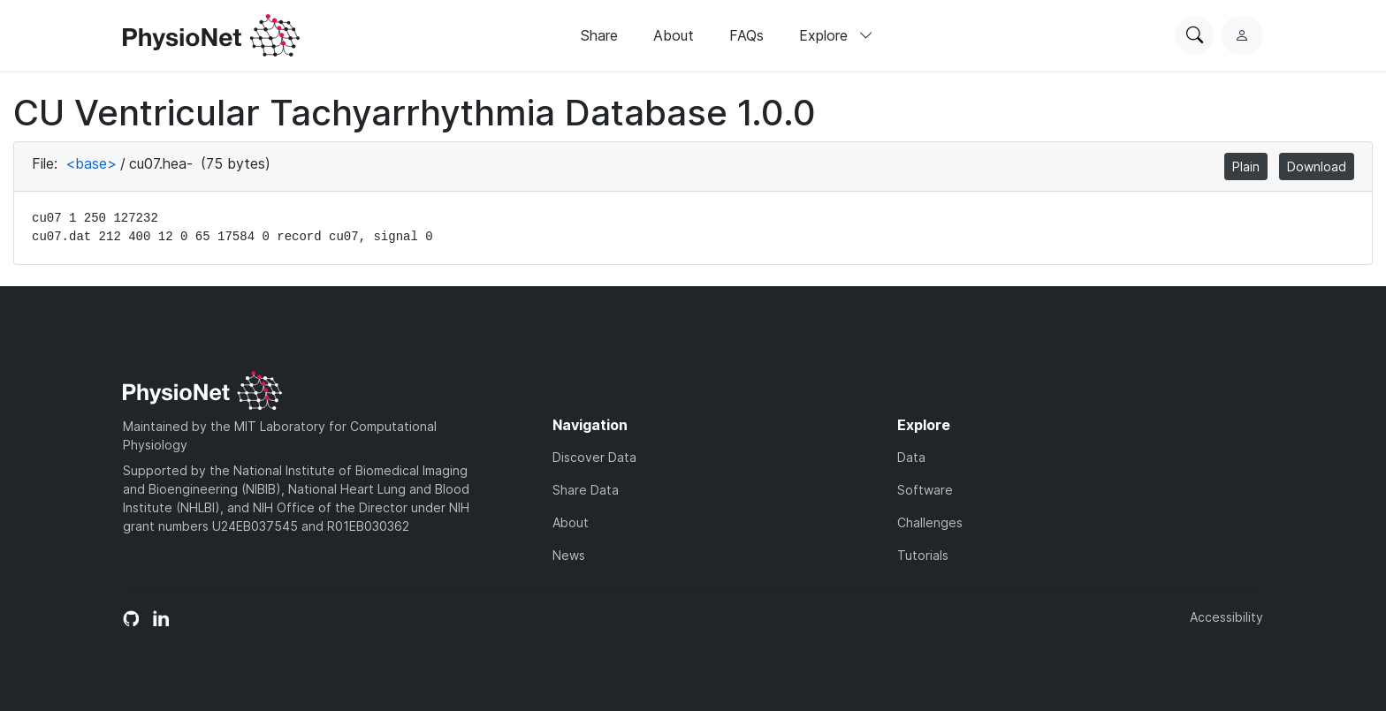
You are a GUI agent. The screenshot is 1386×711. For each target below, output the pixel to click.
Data (911, 457)
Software (925, 489)
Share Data (585, 489)
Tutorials (922, 555)
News (568, 555)
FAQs (746, 35)
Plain (1246, 166)
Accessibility (1226, 616)
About (673, 35)
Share (599, 35)
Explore (836, 35)
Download (1316, 166)
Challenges (930, 522)
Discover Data (594, 457)
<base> (91, 163)
